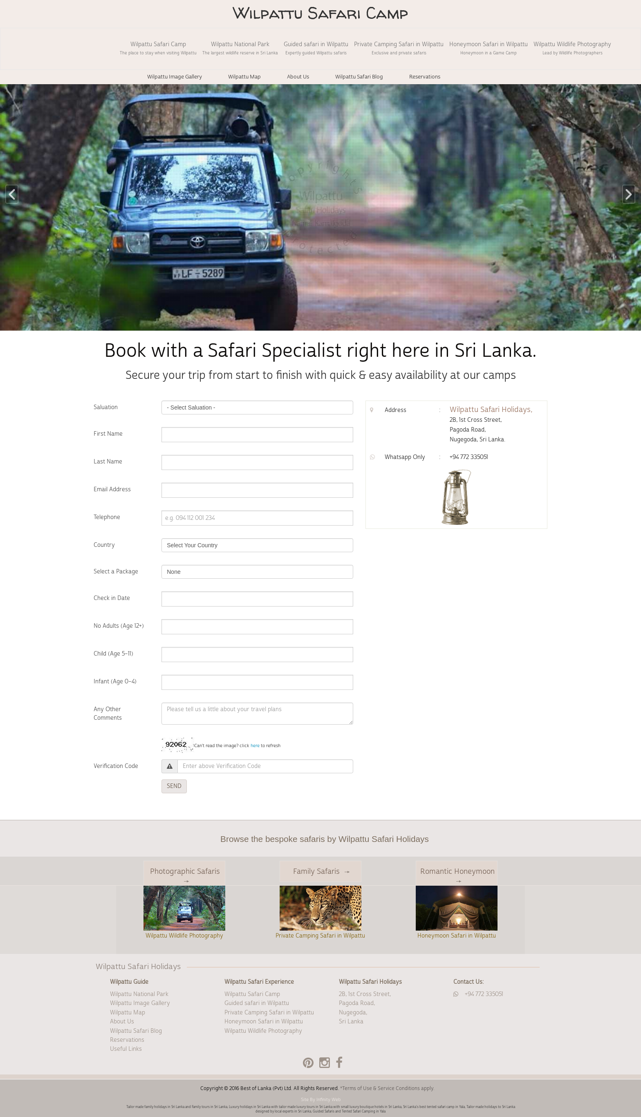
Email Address (112, 489)
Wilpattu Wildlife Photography (572, 48)
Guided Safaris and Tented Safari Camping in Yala (349, 1111)
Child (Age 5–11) (113, 654)
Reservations (127, 1040)
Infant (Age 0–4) (115, 681)
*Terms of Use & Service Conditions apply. (387, 1089)
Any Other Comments (108, 714)
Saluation (106, 407)
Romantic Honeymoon (457, 874)
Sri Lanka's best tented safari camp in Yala (434, 1107)
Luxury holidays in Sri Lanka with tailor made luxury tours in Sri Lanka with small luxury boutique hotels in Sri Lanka (315, 1107)
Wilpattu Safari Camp (158, 48)
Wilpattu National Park (240, 48)
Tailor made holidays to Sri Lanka (490, 1107)
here (255, 746)
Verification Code (116, 766)
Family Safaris (321, 871)
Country (104, 545)
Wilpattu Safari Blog (136, 1031)
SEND (174, 786)
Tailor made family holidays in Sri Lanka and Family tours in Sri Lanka (176, 1107)
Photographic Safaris (185, 874)
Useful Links (126, 1049)
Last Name (108, 462)
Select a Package (116, 571)
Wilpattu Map (127, 1012)
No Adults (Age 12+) (119, 626)
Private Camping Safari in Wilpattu (399, 48)
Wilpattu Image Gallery (140, 1003)
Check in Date (112, 598)
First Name (108, 434)
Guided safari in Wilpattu (316, 48)
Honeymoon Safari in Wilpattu (488, 48)
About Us (122, 1021)
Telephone (107, 517)
